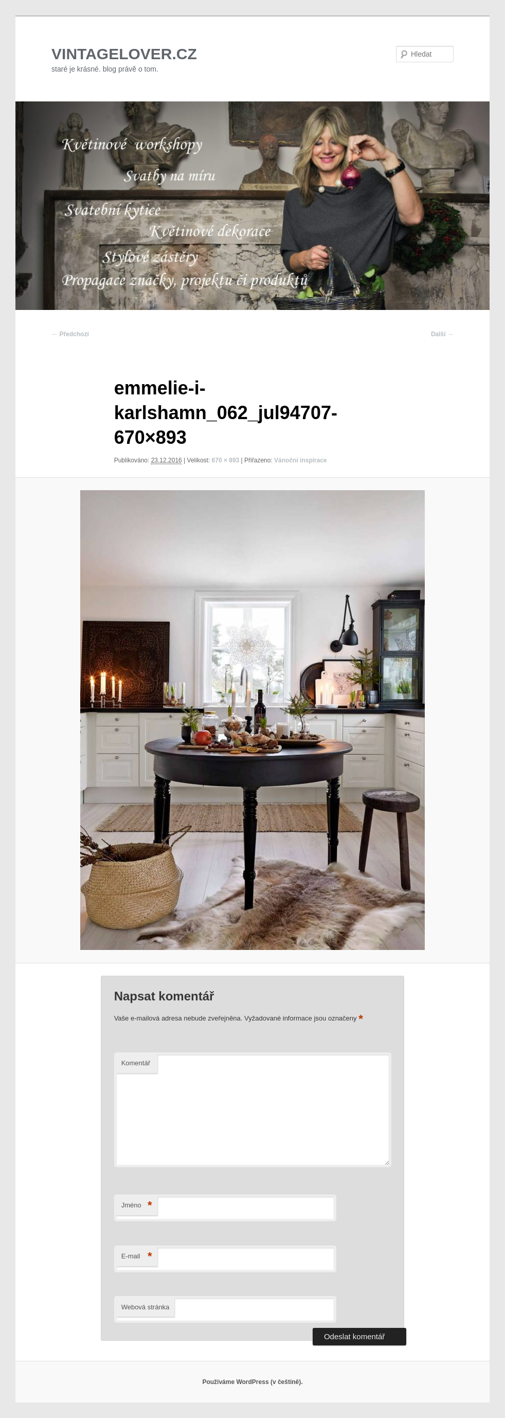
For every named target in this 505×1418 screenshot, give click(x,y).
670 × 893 (226, 460)
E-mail (136, 1256)
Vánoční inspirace (300, 460)
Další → (442, 334)
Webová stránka (145, 1307)
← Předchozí (70, 334)
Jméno (136, 1205)
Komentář (135, 1063)
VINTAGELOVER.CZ (124, 53)
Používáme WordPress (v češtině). (252, 1382)
